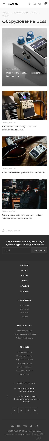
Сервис (24, 291)
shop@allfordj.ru (26, 388)
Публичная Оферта (24, 338)
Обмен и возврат (24, 367)
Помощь (25, 347)
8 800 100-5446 (25, 383)
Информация (24, 325)
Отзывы (24, 316)
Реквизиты (24, 313)
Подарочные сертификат (24, 334)
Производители (24, 331)
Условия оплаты (24, 352)
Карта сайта (24, 374)
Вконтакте (14, 410)
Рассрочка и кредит (24, 370)
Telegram (28, 410)
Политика (24, 309)
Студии (24, 286)
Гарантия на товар (24, 359)
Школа (24, 275)
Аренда (24, 281)
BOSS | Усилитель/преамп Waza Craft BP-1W (23, 172)
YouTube (34, 410)
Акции (24, 270)
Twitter (21, 410)
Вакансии (24, 305)
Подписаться (39, 250)
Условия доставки (24, 356)
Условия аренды (24, 363)
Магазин (24, 265)
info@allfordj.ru (26, 391)
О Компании (24, 300)
